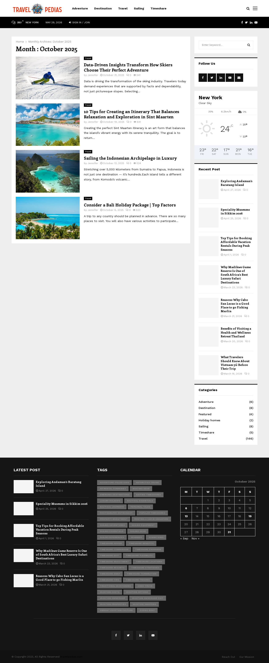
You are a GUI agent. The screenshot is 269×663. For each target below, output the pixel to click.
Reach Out (228, 656)
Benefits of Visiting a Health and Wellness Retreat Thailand (236, 332)
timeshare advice (111, 543)
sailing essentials (111, 531)
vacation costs (109, 592)
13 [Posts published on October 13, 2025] (186, 516)
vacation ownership (112, 598)
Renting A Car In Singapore (151, 519)
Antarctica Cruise (147, 482)
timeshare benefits (141, 543)
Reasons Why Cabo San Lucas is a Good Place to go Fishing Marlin (235, 305)
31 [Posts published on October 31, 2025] (229, 532)
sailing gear (138, 531)
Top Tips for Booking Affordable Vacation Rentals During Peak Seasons (236, 244)
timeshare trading (138, 580)
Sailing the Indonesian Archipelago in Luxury (130, 158)
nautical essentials (140, 501)
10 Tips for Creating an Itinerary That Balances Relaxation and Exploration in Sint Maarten (131, 113)
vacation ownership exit (147, 598)
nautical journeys (112, 507)
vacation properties (113, 604)
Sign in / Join (79, 22)
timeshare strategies (145, 567)
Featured (205, 414)
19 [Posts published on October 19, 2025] (250, 516)
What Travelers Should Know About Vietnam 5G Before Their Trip (235, 363)
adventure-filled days (114, 482)
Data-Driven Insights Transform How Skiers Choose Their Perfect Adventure (128, 67)
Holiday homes (209, 420)
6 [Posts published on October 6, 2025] (186, 508)
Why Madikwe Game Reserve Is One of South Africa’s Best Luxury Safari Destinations (236, 274)
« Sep (184, 538)
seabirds (136, 537)
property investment (114, 519)
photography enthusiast (116, 513)
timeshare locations (149, 561)
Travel (123, 8)
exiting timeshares (148, 494)
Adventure (80, 8)
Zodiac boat (147, 610)
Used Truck (145, 586)
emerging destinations (114, 494)
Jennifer (93, 75)
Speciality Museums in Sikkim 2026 (235, 211)
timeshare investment (114, 561)
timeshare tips (109, 580)
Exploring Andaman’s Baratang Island (236, 183)
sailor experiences (112, 537)
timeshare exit (109, 555)
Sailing (139, 8)
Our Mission (246, 656)
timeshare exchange (148, 549)
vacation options (137, 592)
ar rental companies (113, 488)
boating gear (141, 488)
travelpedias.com (71, 656)
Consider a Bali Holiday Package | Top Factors (130, 205)
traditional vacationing (115, 586)
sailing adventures (112, 525)
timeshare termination (141, 574)
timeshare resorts (112, 567)
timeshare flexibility (139, 555)
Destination (103, 8)
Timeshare (158, 8)
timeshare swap (110, 574)
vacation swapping (144, 604)
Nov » (195, 538)
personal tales (140, 507)
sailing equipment (143, 525)
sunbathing (156, 537)
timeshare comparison (114, 549)
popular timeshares (152, 513)
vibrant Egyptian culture (116, 610)
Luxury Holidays (110, 501)
